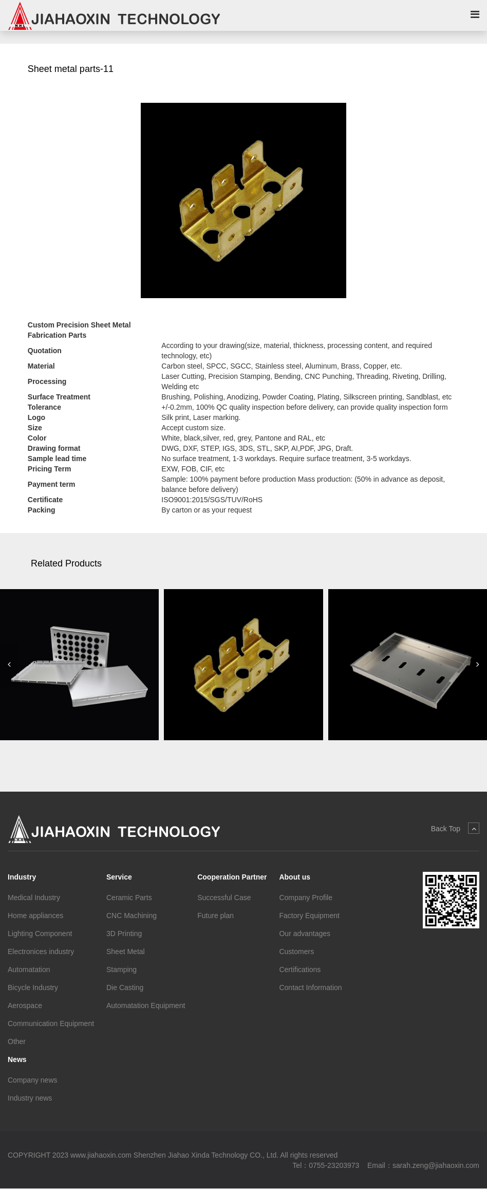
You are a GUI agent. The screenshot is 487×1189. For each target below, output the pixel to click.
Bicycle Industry (33, 987)
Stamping (121, 969)
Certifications (300, 969)
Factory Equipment (309, 915)
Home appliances (35, 915)
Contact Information (310, 987)
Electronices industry (41, 951)
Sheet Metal (125, 951)
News (17, 1059)
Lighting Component (40, 933)
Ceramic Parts (129, 897)
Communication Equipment (51, 1023)
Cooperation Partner (232, 877)
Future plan (215, 915)
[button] (9, 665)
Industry (22, 877)
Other (17, 1041)
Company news (33, 1080)
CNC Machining (131, 915)
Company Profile (305, 897)
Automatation (29, 969)
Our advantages (304, 933)
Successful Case (224, 897)
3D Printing (124, 933)
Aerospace (25, 1005)
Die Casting (124, 987)
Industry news (30, 1098)
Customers (296, 951)
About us (294, 877)
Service (119, 877)
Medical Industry (34, 897)
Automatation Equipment (145, 1005)
